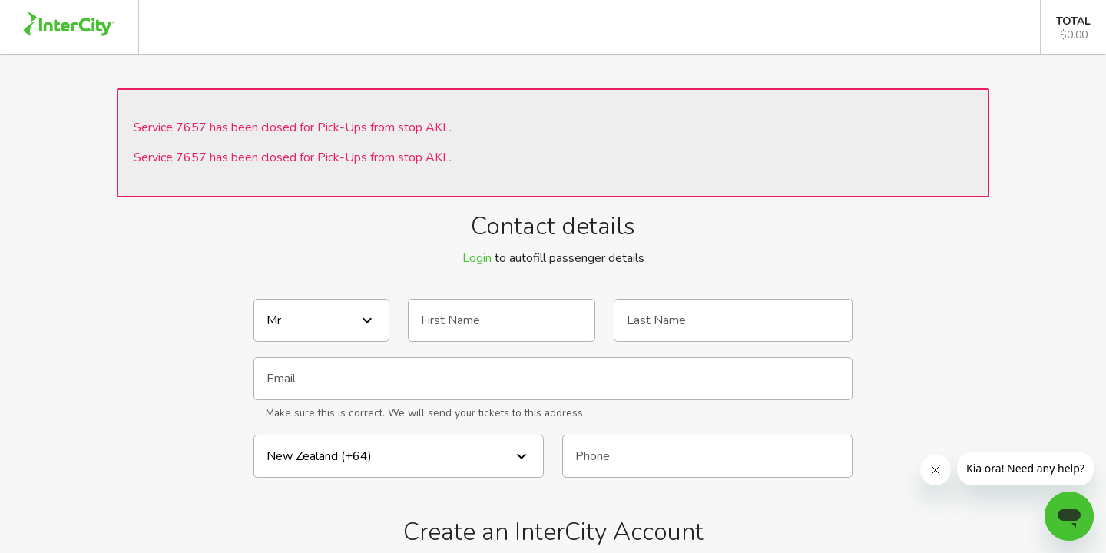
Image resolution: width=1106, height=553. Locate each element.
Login (477, 258)
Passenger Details (588, 27)
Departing (427, 27)
